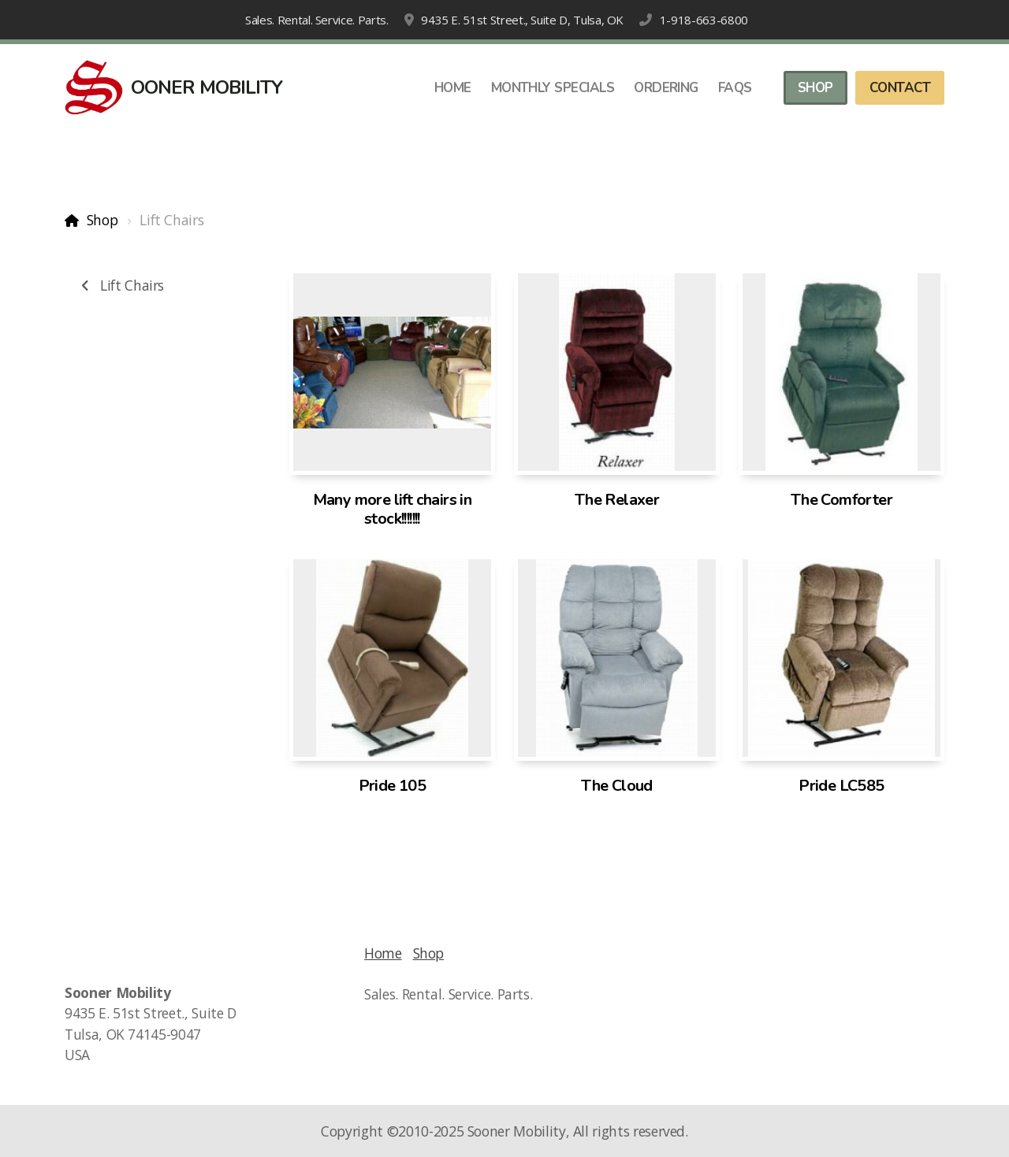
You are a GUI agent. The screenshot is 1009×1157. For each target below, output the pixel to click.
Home (383, 953)
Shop (102, 219)
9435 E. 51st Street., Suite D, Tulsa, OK (522, 20)
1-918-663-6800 (704, 20)
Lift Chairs (120, 285)
